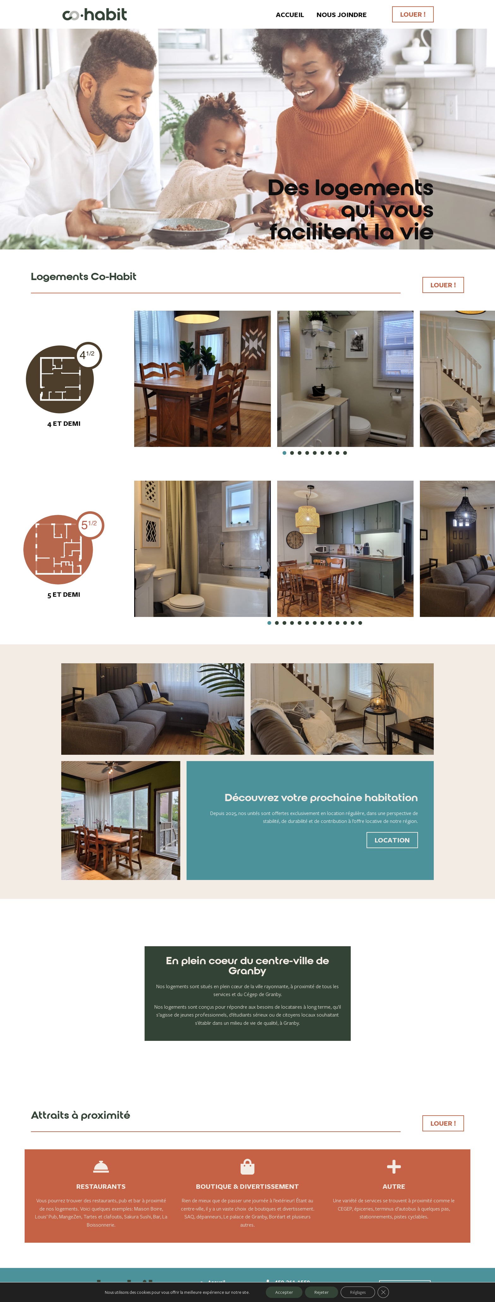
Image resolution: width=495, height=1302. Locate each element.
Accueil (290, 14)
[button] (284, 453)
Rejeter (321, 1292)
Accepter (284, 1292)
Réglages (358, 1292)
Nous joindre (342, 14)
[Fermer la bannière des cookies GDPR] (383, 1292)
